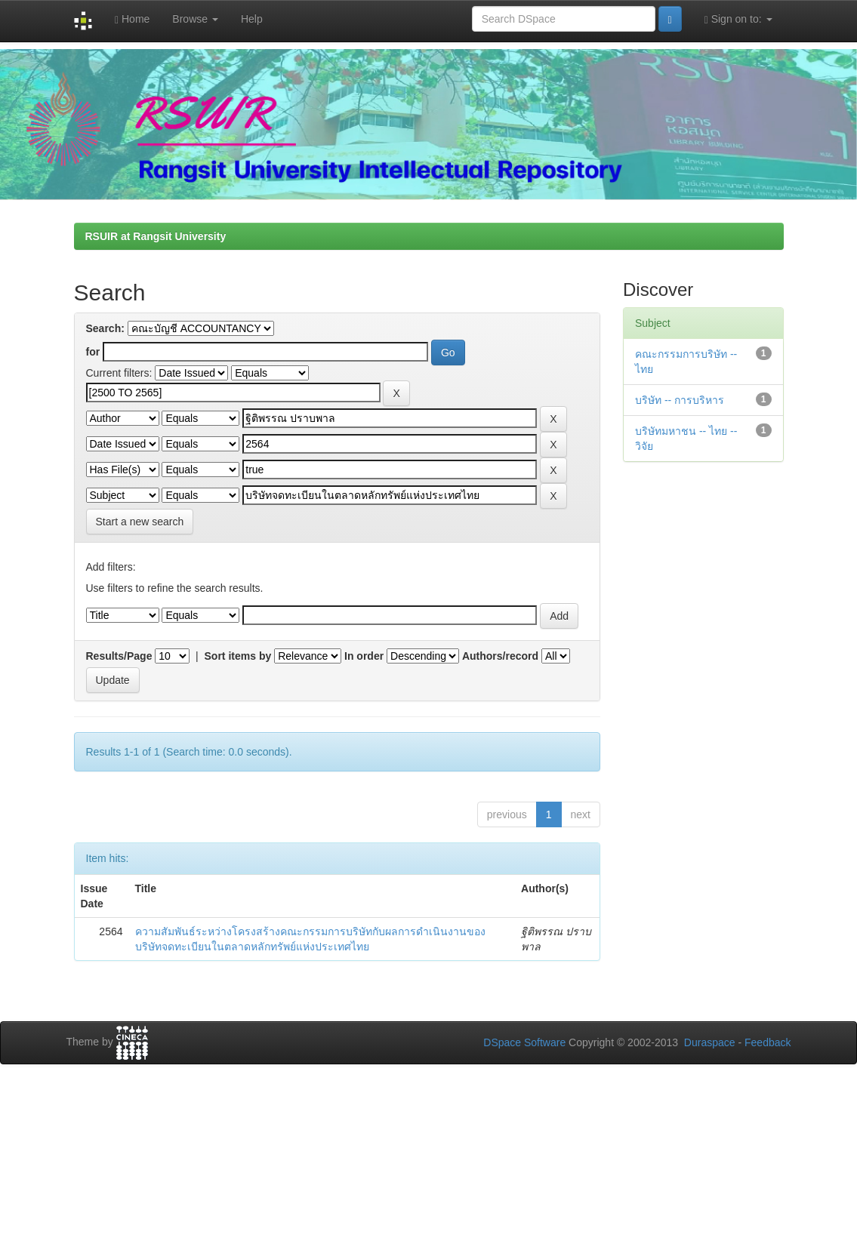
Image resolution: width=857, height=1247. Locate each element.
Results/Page (119, 656)
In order (364, 656)
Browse (195, 19)
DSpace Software (524, 1042)
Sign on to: (738, 19)
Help (252, 19)
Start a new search (140, 522)
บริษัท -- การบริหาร (679, 400)
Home (132, 19)
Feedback (767, 1042)
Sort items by (238, 656)
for (93, 352)
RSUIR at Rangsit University (156, 236)
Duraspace (709, 1042)
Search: (105, 328)
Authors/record (500, 656)
